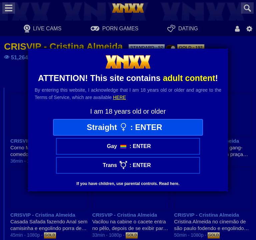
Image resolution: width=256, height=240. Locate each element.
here (119, 97)
